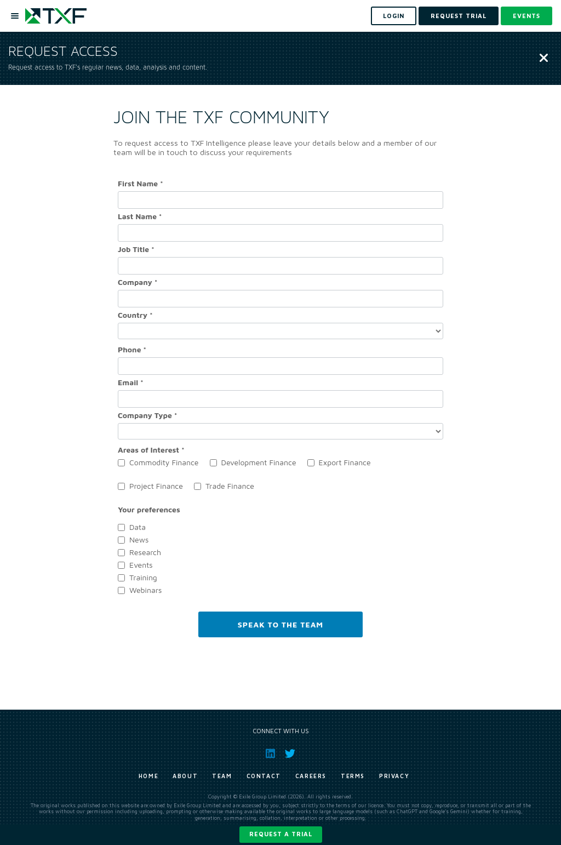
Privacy (394, 776)
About (185, 776)
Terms (353, 776)
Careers (311, 776)
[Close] (544, 59)
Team (222, 776)
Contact (264, 776)
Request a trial (280, 833)
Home (148, 776)
